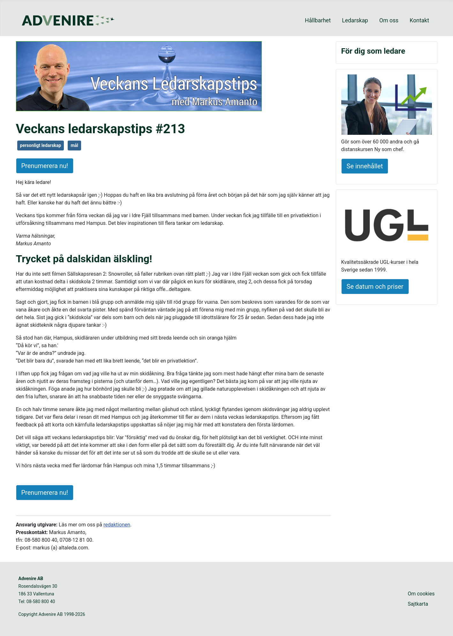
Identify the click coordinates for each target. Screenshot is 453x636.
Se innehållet (365, 166)
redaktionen (116, 525)
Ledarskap (355, 20)
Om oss (388, 20)
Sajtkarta (418, 604)
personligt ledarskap (40, 145)
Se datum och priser (375, 286)
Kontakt (419, 20)
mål (74, 145)
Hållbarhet (318, 20)
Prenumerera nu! (44, 166)
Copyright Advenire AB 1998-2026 (52, 614)
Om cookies (421, 594)
